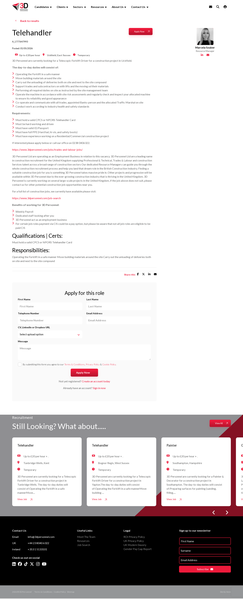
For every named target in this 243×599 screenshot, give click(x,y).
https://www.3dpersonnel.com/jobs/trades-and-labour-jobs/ (47, 149)
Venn (228, 592)
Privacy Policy (93, 364)
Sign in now (99, 388)
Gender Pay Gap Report (138, 549)
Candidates (42, 6)
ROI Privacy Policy (134, 537)
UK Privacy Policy (134, 541)
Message (23, 341)
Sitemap (70, 592)
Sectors (78, 6)
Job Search (83, 545)
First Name (24, 299)
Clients (61, 6)
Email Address (94, 313)
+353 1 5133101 (37, 549)
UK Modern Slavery (135, 545)
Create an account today (96, 381)
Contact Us (138, 6)
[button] (214, 513)
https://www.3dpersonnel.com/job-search (36, 198)
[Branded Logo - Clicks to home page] (20, 7)
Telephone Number (28, 313)
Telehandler (28, 445)
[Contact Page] (210, 7)
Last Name (92, 299)
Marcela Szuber (205, 53)
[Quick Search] (217, 7)
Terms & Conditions (74, 364)
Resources (97, 6)
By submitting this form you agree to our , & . (69, 364)
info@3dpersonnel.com (41, 537)
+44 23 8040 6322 (38, 543)
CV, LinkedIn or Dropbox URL (34, 327)
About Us (118, 6)
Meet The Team (86, 537)
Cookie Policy (109, 364)
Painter (173, 445)
